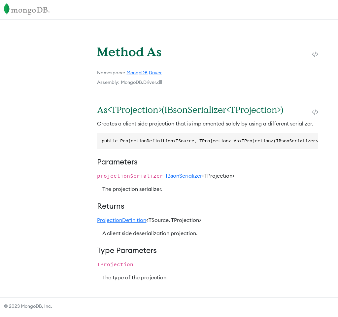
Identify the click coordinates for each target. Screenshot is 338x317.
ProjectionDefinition (121, 220)
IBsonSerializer (184, 175)
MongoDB (137, 73)
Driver (155, 73)
